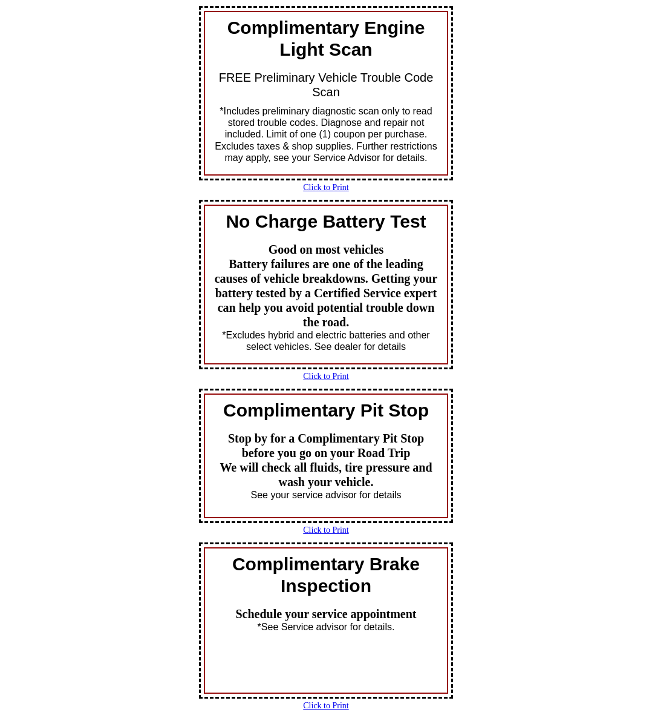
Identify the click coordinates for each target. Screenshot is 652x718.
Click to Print (325, 187)
